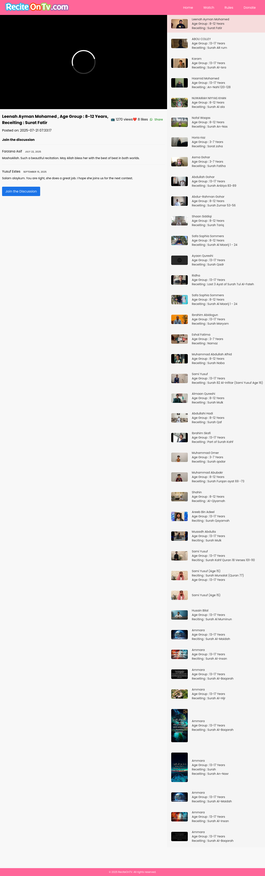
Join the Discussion (21, 191)
